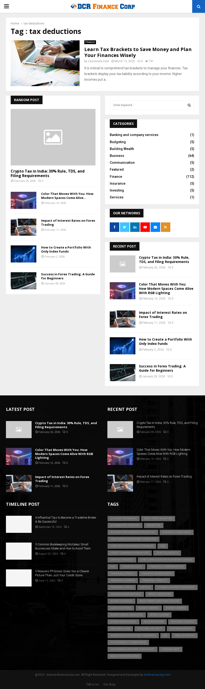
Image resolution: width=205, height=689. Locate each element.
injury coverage (121, 601)
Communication (122, 162)
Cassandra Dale (98, 61)
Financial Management (157, 573)
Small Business (184, 635)
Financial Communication (166, 566)
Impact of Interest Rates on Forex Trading (68, 222)
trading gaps (171, 649)
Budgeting (118, 142)
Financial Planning (122, 580)
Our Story (109, 684)
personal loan (120, 628)
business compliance (176, 532)
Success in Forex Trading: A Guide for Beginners (68, 276)
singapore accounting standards (133, 635)
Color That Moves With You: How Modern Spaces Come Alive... (67, 196)
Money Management (123, 621)
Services (117, 197)
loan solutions (120, 608)
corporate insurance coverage (131, 546)
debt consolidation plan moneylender (166, 559)
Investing (117, 190)
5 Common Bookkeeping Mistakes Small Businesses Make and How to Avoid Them (63, 546)
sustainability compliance (128, 642)
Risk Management (181, 628)
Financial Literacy (122, 573)
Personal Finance (183, 621)
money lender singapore (126, 615)
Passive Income (154, 621)
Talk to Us (92, 684)
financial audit (132, 566)
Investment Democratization (159, 601)
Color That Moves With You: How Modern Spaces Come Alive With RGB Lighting (166, 288)
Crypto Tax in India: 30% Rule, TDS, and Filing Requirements (48, 173)
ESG (112, 566)
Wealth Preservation (124, 656)
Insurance (117, 183)
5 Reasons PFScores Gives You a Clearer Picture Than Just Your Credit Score (62, 573)
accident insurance (123, 518)
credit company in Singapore (129, 553)
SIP (165, 635)
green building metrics (125, 594)
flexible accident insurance (176, 587)
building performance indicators (132, 532)
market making (176, 608)
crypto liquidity (167, 553)
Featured (117, 169)
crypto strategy (121, 559)
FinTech (145, 587)
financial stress (121, 587)
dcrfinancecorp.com (157, 674)
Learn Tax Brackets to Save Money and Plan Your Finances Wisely (138, 52)
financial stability (154, 580)
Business (117, 156)
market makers (148, 608)
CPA (162, 546)
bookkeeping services (125, 525)
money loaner (159, 615)
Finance (90, 42)
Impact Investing (159, 594)
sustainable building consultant (132, 649)
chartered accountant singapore (133, 539)
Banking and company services (134, 135)
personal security (149, 628)
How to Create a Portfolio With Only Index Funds (66, 249)
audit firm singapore (158, 518)
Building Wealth (122, 149)
